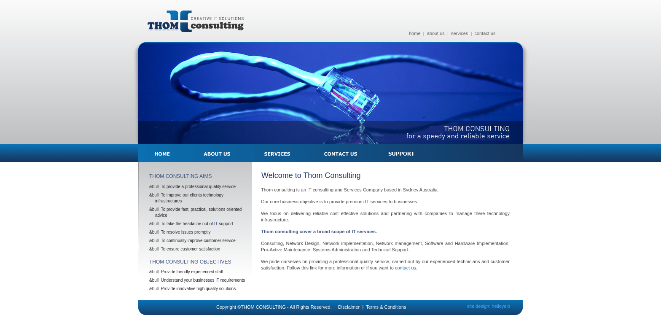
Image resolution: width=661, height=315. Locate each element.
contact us (484, 33)
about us (436, 33)
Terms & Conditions (386, 307)
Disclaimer (349, 307)
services (459, 33)
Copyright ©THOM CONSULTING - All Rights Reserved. (274, 307)
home (415, 33)
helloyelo (501, 306)
